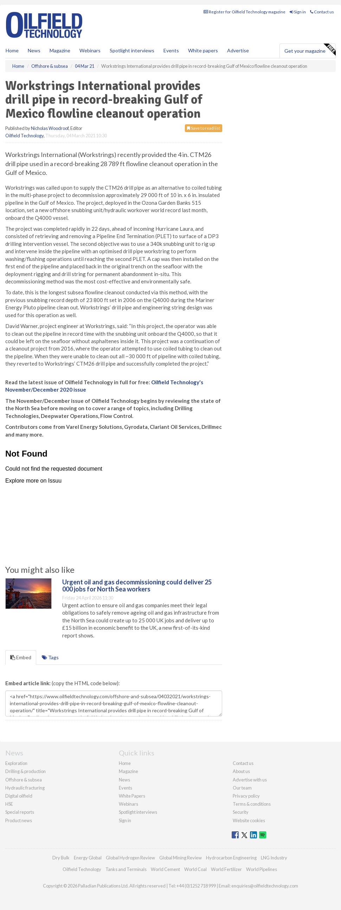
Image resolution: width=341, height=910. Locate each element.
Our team (242, 788)
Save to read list (203, 128)
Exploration (16, 763)
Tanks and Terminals (126, 869)
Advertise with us (250, 780)
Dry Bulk (61, 857)
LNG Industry (274, 857)
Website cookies (249, 820)
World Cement (165, 869)
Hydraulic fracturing (25, 788)
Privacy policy (246, 796)
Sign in (298, 11)
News (124, 780)
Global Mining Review (180, 857)
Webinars (90, 50)
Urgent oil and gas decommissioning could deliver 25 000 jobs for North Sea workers (137, 585)
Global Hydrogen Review (130, 857)
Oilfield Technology (24, 135)
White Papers (132, 796)
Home (12, 50)
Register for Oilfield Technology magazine (244, 11)
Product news (18, 820)
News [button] (34, 50)
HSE (9, 804)
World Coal (195, 869)
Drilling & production (25, 771)
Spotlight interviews (132, 50)
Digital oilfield (18, 796)
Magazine (60, 50)
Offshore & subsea (23, 780)
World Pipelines (261, 869)
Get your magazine (309, 50)
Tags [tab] (50, 657)
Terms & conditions (252, 804)
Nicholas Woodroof (50, 128)
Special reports (19, 812)
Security (241, 812)
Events (171, 50)
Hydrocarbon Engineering (231, 857)
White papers (203, 50)
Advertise (238, 50)
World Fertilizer (226, 869)
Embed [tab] (20, 657)
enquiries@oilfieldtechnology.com (264, 886)
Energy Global (88, 857)
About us (241, 771)
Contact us (322, 11)
